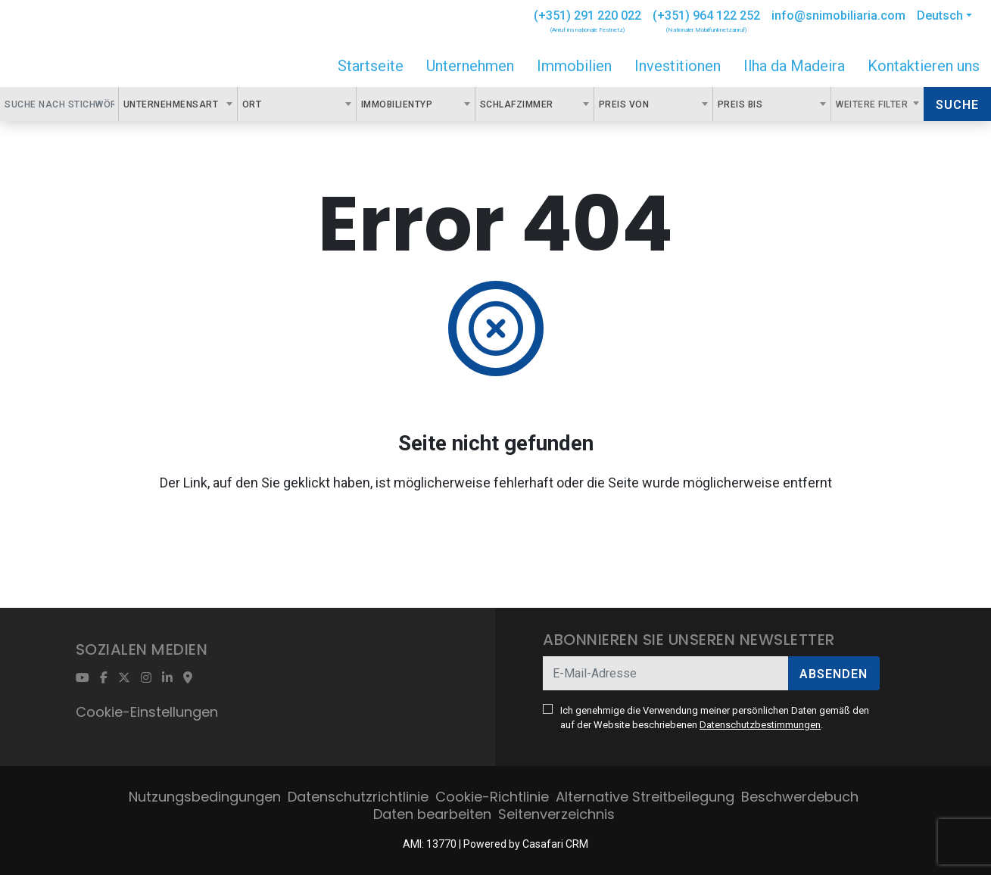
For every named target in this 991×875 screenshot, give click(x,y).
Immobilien (574, 66)
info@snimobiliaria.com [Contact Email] (838, 15)
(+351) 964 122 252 (706, 15)
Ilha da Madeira (794, 66)
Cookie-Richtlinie (492, 796)
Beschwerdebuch (800, 796)
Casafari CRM (555, 844)
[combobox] (178, 104)
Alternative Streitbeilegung (645, 796)
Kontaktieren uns (924, 66)
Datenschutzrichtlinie (358, 796)
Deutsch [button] (940, 15)
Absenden (833, 674)
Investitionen (677, 66)
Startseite (371, 66)
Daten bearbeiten (432, 814)
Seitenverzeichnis (556, 814)
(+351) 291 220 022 (587, 15)
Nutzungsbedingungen (205, 796)
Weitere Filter (873, 104)
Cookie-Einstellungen (147, 711)
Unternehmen (470, 66)
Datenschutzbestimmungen (760, 724)
